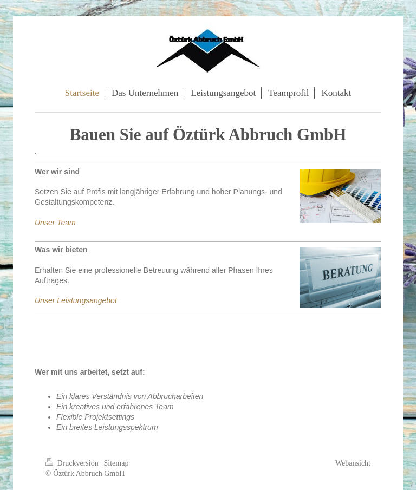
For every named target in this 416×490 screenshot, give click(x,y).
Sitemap (116, 463)
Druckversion (73, 463)
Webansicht (352, 463)
